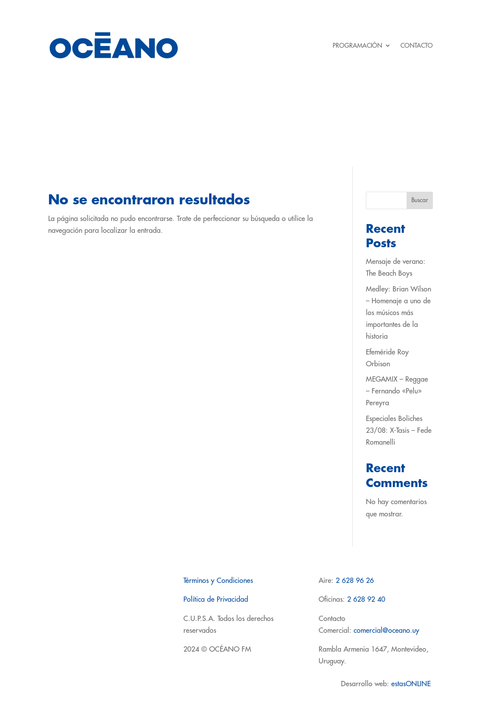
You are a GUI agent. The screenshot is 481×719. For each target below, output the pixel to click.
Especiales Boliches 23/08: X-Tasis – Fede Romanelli (399, 430)
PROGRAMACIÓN (357, 45)
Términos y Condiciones (218, 580)
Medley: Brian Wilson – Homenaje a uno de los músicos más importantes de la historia (398, 313)
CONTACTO (416, 45)
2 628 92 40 (366, 599)
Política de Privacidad (215, 599)
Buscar (419, 200)
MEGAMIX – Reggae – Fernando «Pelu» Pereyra (397, 391)
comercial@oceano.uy (386, 630)
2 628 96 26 (355, 580)
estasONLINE (412, 683)
